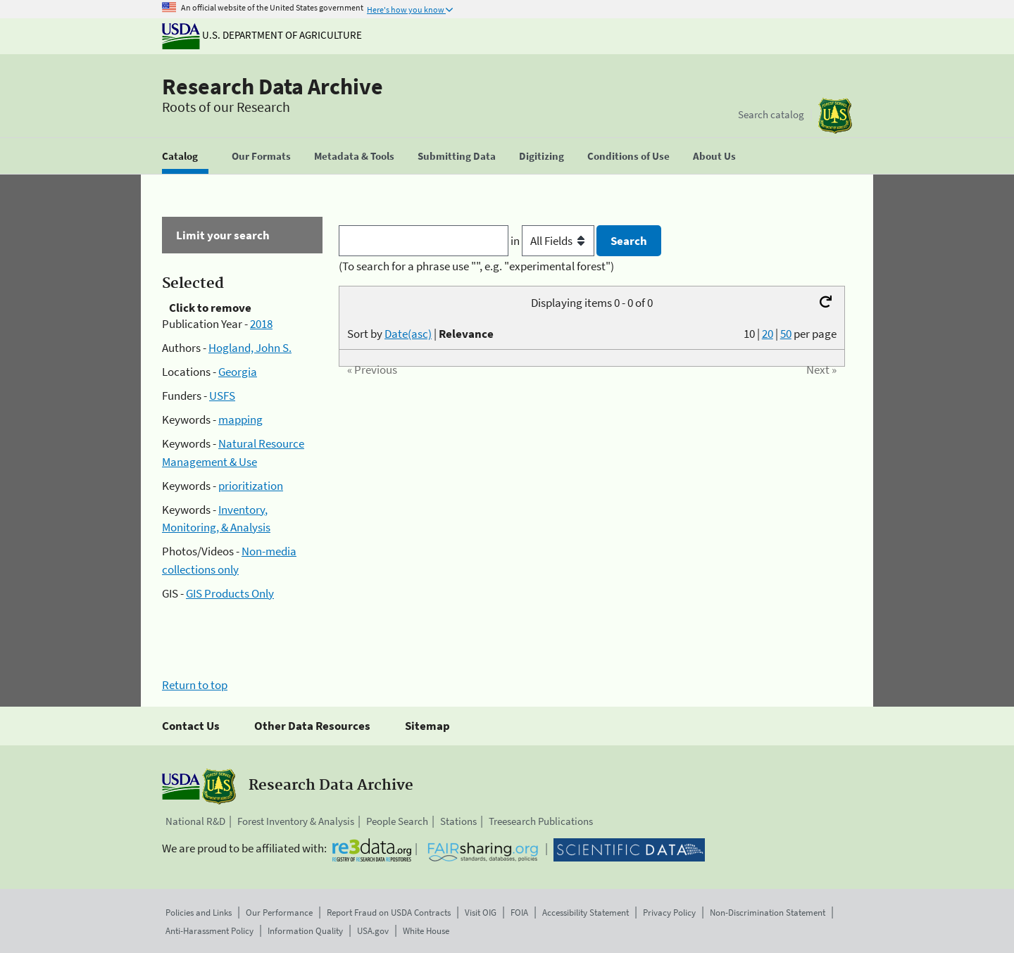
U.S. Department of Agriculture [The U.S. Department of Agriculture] (262, 35)
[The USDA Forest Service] (835, 116)
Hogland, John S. (250, 347)
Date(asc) (408, 333)
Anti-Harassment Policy (209, 931)
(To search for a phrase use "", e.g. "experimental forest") (476, 266)
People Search (397, 821)
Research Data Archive (272, 86)
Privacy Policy (669, 913)
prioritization (250, 485)
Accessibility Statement (585, 913)
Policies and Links (198, 913)
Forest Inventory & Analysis (295, 821)
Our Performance (279, 913)
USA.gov (373, 931)
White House (426, 931)
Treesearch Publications (541, 821)
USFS (222, 395)
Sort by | (420, 333)
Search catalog (771, 114)
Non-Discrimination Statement (767, 913)
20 (767, 333)
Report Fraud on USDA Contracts (389, 913)
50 (785, 333)
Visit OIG (480, 913)
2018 (261, 324)
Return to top (194, 685)
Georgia (237, 371)
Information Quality (305, 931)
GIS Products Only (230, 593)
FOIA (519, 913)
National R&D (195, 821)
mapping (240, 419)
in (554, 240)
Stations (458, 821)
